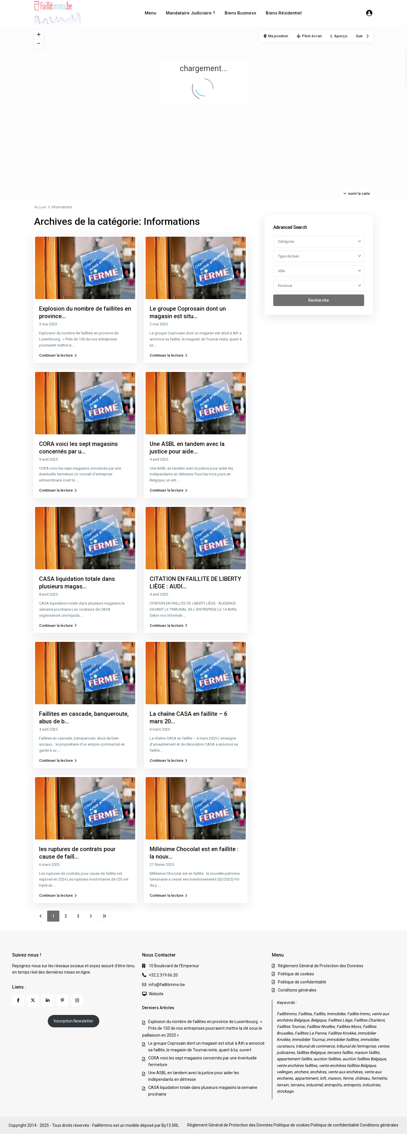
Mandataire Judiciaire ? (190, 13)
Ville (281, 271)
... (73, 345)
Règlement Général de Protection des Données (320, 965)
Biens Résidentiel (284, 13)
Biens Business (240, 13)
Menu (150, 13)
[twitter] (33, 1000)
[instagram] (77, 1000)
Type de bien (288, 256)
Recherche (318, 300)
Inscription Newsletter (74, 1021)
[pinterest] (62, 1000)
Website (156, 994)
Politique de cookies (296, 974)
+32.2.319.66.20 (163, 975)
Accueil (40, 207)
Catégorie (286, 241)
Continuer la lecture (58, 355)
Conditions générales (297, 990)
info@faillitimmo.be (167, 984)
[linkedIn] (48, 1000)
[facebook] (18, 1000)
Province (285, 286)
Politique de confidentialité (302, 982)
